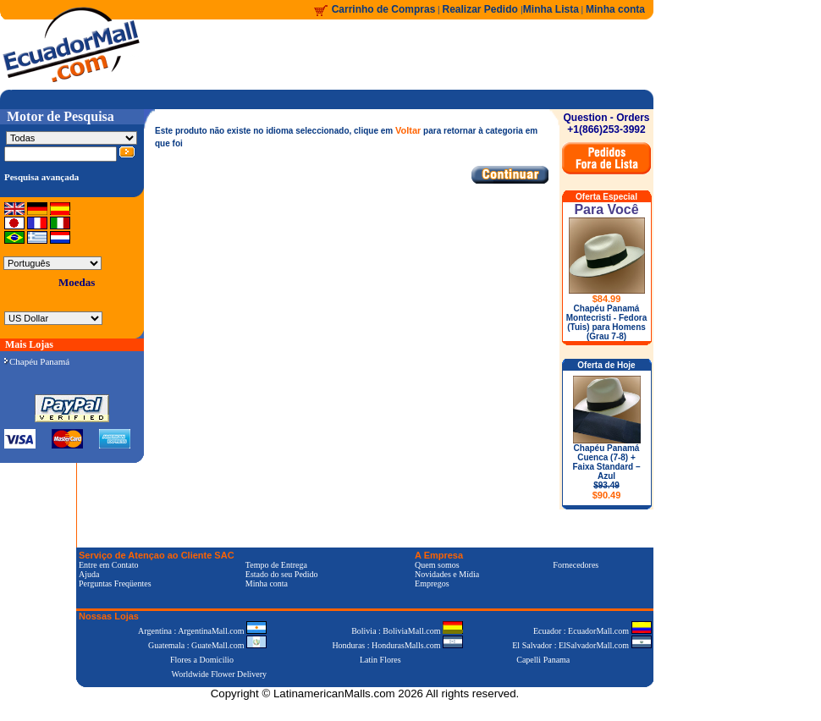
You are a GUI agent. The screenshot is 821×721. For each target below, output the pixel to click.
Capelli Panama (543, 659)
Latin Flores (380, 659)
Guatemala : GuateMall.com (207, 645)
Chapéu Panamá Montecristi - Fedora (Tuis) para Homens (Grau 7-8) (606, 322)
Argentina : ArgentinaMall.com (202, 631)
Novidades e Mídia (447, 574)
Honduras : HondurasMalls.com (397, 645)
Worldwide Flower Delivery (219, 674)
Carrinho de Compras (384, 9)
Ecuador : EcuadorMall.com (592, 631)
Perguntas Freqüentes (115, 583)
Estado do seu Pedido (281, 574)
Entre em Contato (109, 565)
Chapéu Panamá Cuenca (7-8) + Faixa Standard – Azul (606, 471)
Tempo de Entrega (276, 565)
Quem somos (437, 565)
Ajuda (89, 574)
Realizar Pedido (482, 9)
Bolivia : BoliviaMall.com (407, 631)
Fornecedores (575, 565)
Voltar (408, 130)
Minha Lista (551, 9)
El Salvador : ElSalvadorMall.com (581, 645)
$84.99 (606, 299)
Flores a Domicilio (202, 659)
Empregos (432, 583)
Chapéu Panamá (36, 361)
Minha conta (615, 9)
